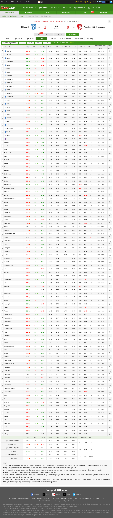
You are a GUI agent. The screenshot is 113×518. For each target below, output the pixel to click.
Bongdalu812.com (57, 490)
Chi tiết (48, 34)
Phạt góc (53, 38)
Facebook (35, 494)
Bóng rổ (55, 8)
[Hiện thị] (71, 42)
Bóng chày (79, 8)
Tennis (67, 8)
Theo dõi (28, 12)
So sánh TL (72, 34)
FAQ (103, 498)
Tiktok (66, 494)
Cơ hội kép (90, 38)
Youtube (56, 494)
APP (12, 2)
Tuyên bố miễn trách (24, 498)
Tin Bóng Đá (29, 8)
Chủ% (50, 47)
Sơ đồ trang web (37, 498)
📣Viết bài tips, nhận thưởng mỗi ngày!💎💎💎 (88, 2)
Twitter (46, 494)
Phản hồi (46, 498)
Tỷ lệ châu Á (18, 38)
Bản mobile (4, 2)
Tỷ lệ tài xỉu (30, 38)
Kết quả (47, 12)
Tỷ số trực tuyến (9, 12)
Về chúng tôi (12, 498)
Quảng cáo (96, 498)
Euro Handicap (78, 38)
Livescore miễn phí (66, 498)
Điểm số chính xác (65, 38)
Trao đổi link (55, 498)
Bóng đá (43, 8)
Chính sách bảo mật (85, 498)
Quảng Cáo (94, 8)
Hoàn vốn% (72, 47)
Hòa (34, 47)
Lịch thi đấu (66, 12)
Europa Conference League (15, 16)
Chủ (27, 47)
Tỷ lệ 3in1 (7, 38)
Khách (42, 47)
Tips (88, 12)
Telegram (77, 494)
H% (57, 47)
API (76, 498)
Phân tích (59, 34)
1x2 (42, 38)
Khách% (64, 47)
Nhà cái (7, 47)
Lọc (47, 43)
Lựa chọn (30, 43)
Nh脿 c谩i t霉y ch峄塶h (9, 43)
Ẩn (22, 43)
